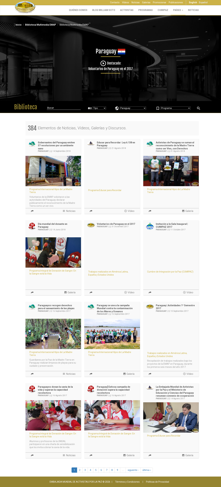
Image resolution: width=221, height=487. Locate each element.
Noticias (135, 2)
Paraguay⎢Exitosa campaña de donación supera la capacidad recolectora (113, 390)
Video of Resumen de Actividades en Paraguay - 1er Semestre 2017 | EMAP (171, 334)
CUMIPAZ (163, 10)
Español (203, 2)
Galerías (146, 2)
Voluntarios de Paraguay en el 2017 (116, 224)
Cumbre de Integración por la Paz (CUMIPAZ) (170, 271)
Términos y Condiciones (127, 481)
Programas (145, 10)
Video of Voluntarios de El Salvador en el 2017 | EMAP (112, 252)
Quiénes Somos (78, 10)
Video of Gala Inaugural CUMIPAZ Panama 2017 (171, 252)
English (193, 2)
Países (178, 10)
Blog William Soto (103, 10)
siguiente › (133, 470)
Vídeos (125, 2)
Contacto (115, 2)
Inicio (19, 24)
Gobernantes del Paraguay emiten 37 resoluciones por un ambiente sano (56, 145)
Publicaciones (176, 2)
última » (146, 470)
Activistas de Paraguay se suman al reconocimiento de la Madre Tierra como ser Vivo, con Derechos (175, 145)
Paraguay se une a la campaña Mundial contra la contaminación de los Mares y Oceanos (115, 308)
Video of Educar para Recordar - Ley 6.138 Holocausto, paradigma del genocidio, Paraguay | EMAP (112, 171)
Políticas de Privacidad (157, 481)
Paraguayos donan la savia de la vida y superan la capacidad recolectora (55, 390)
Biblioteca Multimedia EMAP (40, 24)
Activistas (126, 10)
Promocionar (159, 2)
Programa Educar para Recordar (105, 190)
